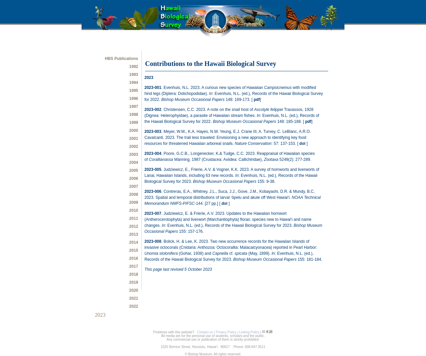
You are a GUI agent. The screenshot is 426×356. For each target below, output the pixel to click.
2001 (133, 138)
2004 (133, 162)
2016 (133, 258)
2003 (133, 154)
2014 (133, 242)
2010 (133, 210)
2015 (133, 250)
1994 (133, 82)
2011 (133, 218)
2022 (133, 306)
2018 (133, 274)
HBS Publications (121, 58)
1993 (133, 74)
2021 (133, 298)
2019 (133, 282)
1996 (133, 98)
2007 (133, 186)
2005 (133, 170)
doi (303, 143)
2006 (133, 178)
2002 (133, 146)
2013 (133, 234)
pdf (257, 99)
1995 (133, 90)
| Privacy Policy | (226, 332)
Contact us (204, 332)
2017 (133, 266)
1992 (133, 66)
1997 (133, 106)
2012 (133, 226)
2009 (133, 202)
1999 (133, 122)
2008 (133, 194)
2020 (133, 290)
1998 (133, 114)
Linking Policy (249, 332)
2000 (133, 130)
